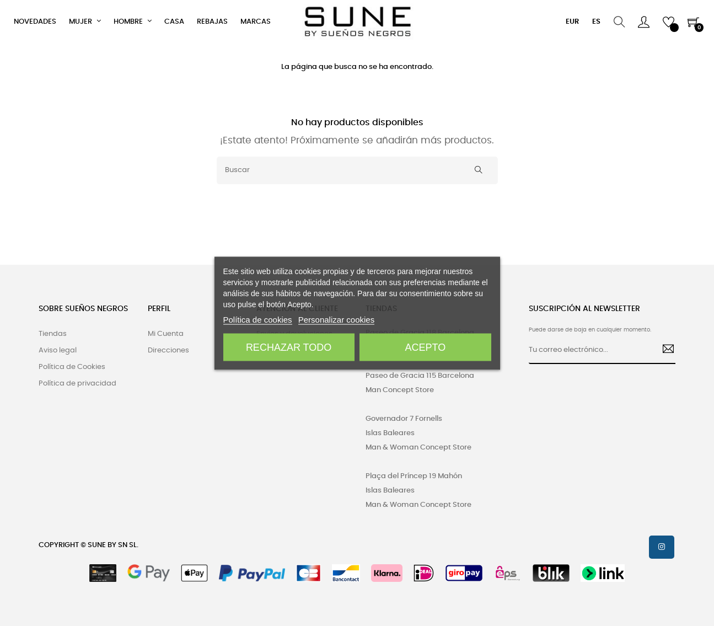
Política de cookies (257, 319)
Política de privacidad (77, 383)
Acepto (425, 346)
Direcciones (168, 350)
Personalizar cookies (336, 319)
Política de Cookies (72, 367)
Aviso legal (58, 350)
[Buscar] (357, 170)
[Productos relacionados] (572, 22)
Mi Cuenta (166, 334)
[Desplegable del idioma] (596, 22)
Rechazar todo (288, 346)
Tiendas (53, 334)
